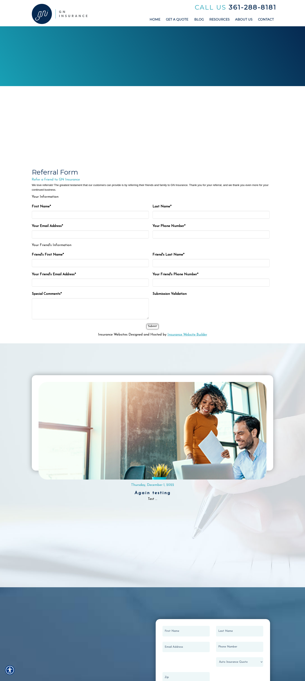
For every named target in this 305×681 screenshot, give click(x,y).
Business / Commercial (152, 51)
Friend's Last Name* (168, 254)
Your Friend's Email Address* (54, 274)
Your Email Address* (47, 226)
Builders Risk (202, 46)
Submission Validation (169, 294)
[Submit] (152, 326)
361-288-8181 (252, 7)
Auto (53, 50)
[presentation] (184, 306)
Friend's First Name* (48, 254)
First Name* (41, 206)
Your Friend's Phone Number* (175, 274)
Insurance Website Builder (187, 334)
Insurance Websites (113, 334)
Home (103, 49)
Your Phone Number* (168, 226)
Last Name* (161, 206)
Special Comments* (47, 294)
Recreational (251, 47)
